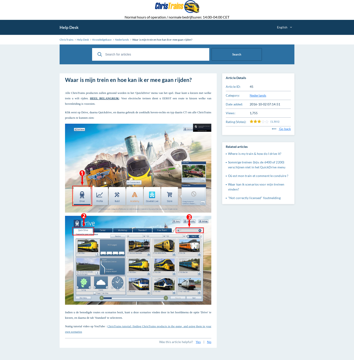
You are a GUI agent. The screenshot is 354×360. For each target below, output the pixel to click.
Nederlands (258, 95)
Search (236, 54)
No (209, 342)
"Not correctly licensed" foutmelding (254, 198)
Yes (198, 342)
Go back (281, 129)
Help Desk (69, 27)
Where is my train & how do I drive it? (254, 154)
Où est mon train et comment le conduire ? (258, 176)
